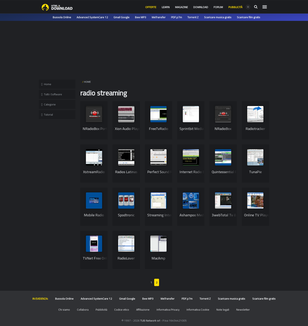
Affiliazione (143, 309)
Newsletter (243, 309)
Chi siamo (64, 309)
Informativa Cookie (198, 309)
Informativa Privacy (168, 309)
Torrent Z (193, 17)
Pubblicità (235, 7)
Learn (166, 7)
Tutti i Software (51, 94)
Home (46, 84)
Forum (218, 7)
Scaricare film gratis (248, 17)
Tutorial (47, 114)
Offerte (150, 7)
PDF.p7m (176, 17)
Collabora (83, 309)
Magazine (181, 7)
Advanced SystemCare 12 (92, 17)
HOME (87, 81)
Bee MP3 (140, 17)
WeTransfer (159, 17)
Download (200, 7)
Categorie (48, 104)
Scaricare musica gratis (217, 17)
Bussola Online (62, 17)
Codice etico (121, 309)
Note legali (222, 309)
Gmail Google (121, 17)
